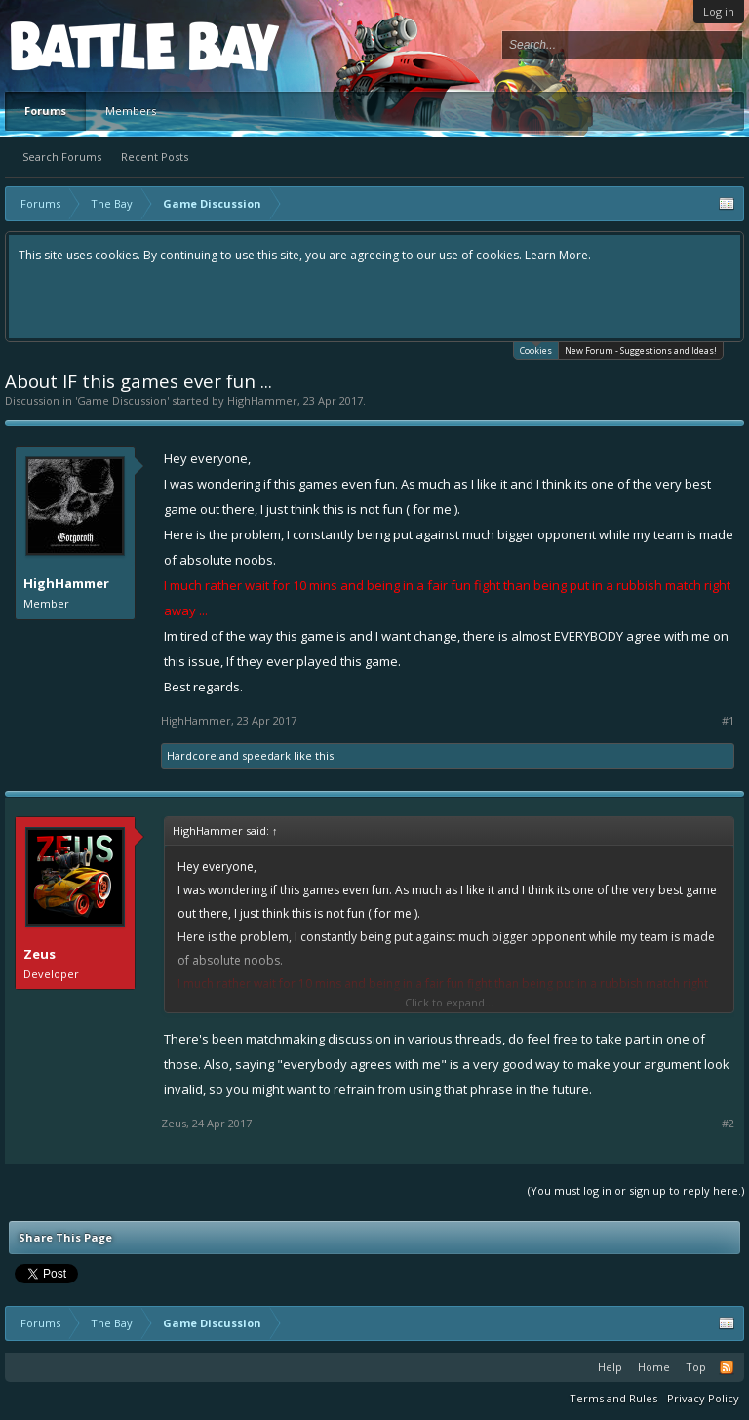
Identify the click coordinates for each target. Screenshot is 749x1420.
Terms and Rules (613, 1398)
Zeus (173, 1123)
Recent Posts (154, 156)
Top (696, 1367)
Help (610, 1367)
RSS (726, 1367)
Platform (81, 45)
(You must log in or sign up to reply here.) (636, 1190)
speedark (266, 755)
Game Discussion (122, 400)
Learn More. (558, 255)
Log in (718, 11)
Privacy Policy (703, 1398)
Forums (45, 110)
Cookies (536, 349)
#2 (728, 1123)
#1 (728, 721)
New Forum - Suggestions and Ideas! (641, 350)
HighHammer (262, 400)
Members (130, 110)
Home (654, 1367)
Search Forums (61, 156)
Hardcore (192, 755)
